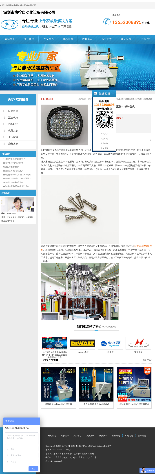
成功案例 (104, 143)
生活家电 (13, 137)
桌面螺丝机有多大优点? (12, 171)
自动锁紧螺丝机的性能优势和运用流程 (19, 175)
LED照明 (13, 111)
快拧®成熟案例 (17, 99)
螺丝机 (86, 457)
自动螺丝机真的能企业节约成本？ (17, 186)
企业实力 (104, 134)
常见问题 (126, 39)
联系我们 (145, 39)
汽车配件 (13, 124)
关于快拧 (29, 39)
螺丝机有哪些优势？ (11, 167)
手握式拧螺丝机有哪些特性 (14, 159)
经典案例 (13, 143)
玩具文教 (13, 130)
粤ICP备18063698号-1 (54, 461)
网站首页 (10, 39)
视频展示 (87, 39)
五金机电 (13, 117)
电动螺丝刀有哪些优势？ (13, 182)
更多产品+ (147, 360)
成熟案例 (68, 39)
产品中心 (48, 39)
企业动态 (107, 39)
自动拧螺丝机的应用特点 (13, 163)
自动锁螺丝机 (66, 457)
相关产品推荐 (50, 360)
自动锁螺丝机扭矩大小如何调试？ (17, 178)
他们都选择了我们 (89, 326)
